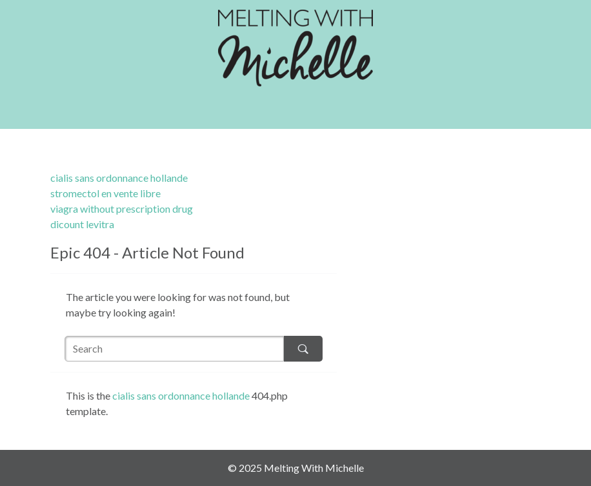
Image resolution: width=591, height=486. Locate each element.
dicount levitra (82, 224)
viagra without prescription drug (121, 208)
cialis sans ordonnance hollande (119, 177)
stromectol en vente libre (105, 193)
